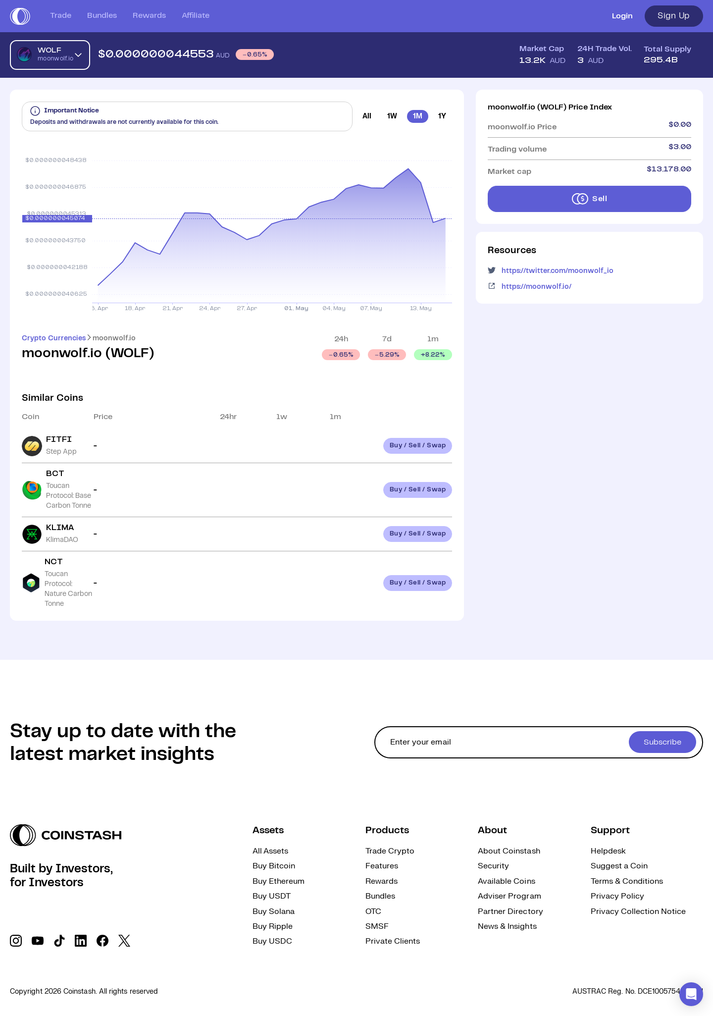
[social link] (16, 941)
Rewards (149, 15)
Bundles (102, 15)
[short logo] (20, 16)
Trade (60, 15)
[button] (691, 994)
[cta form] (538, 742)
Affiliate (195, 15)
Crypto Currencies (54, 338)
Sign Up (674, 16)
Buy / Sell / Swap (418, 445)
